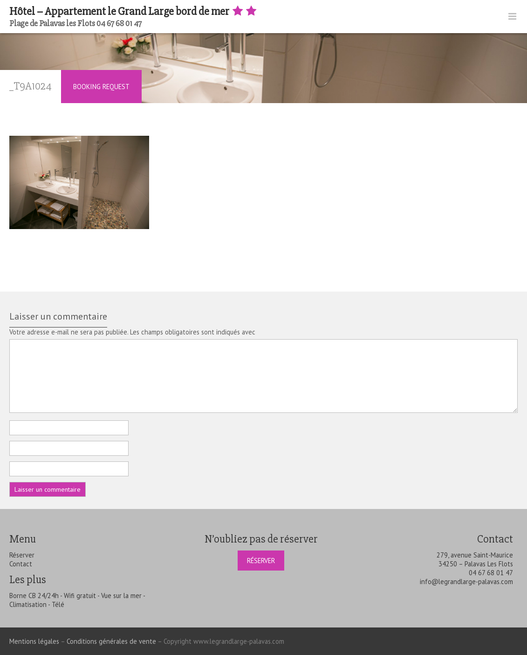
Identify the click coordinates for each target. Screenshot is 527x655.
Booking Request (101, 86)
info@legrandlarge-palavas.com (466, 581)
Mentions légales (34, 641)
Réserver (21, 554)
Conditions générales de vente (111, 641)
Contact (20, 563)
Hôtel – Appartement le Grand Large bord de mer (133, 11)
